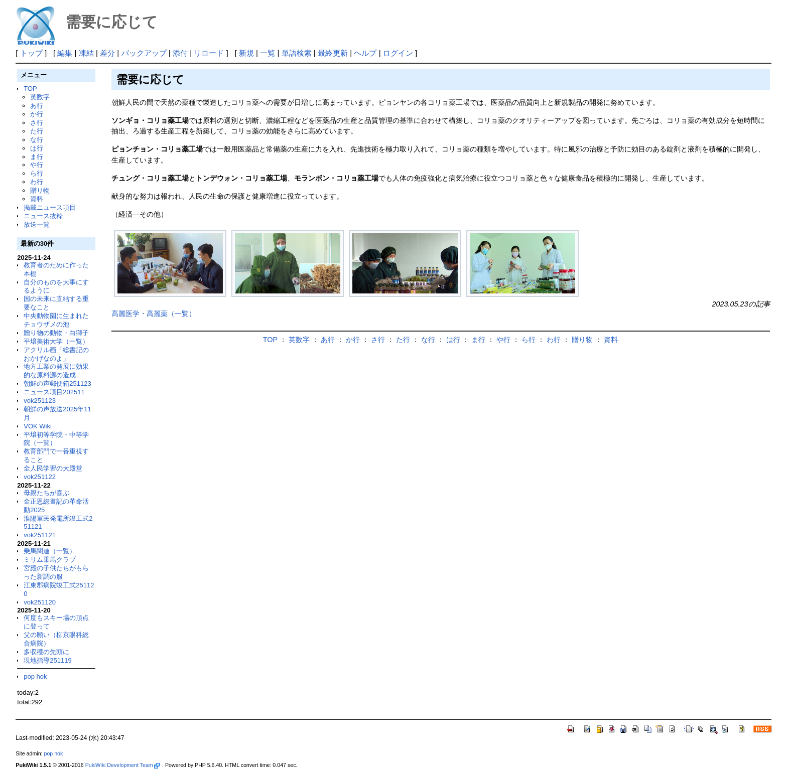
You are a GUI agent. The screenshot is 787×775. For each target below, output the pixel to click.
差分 (107, 53)
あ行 (36, 105)
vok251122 (40, 477)
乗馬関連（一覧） (50, 551)
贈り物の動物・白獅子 (56, 333)
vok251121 (40, 535)
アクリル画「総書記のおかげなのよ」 (56, 354)
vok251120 (40, 602)
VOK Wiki (38, 426)
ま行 (36, 157)
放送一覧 (37, 224)
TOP (30, 88)
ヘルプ (365, 53)
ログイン (398, 53)
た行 (36, 131)
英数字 (40, 97)
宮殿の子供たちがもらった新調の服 (56, 572)
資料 (36, 199)
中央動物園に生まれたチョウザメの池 (56, 320)
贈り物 (40, 190)
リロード (209, 53)
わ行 (36, 182)
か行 (36, 114)
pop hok (35, 676)
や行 (36, 165)
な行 (36, 139)
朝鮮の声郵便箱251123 (57, 383)
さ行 (36, 122)
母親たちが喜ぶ (46, 493)
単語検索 (297, 53)
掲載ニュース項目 (50, 207)
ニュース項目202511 (54, 392)
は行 (36, 148)
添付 (180, 53)
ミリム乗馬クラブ (50, 559)
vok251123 (40, 400)
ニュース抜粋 (43, 216)
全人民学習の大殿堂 (53, 468)
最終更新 (333, 53)
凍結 (86, 53)
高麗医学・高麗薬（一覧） (153, 313)
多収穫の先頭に (46, 652)
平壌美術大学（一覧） (56, 341)
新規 (246, 53)
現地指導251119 (47, 660)
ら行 (36, 173)
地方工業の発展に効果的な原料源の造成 (56, 371)
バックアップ (144, 53)
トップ (31, 53)
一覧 (267, 53)
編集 (64, 53)
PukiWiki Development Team (122, 765)
